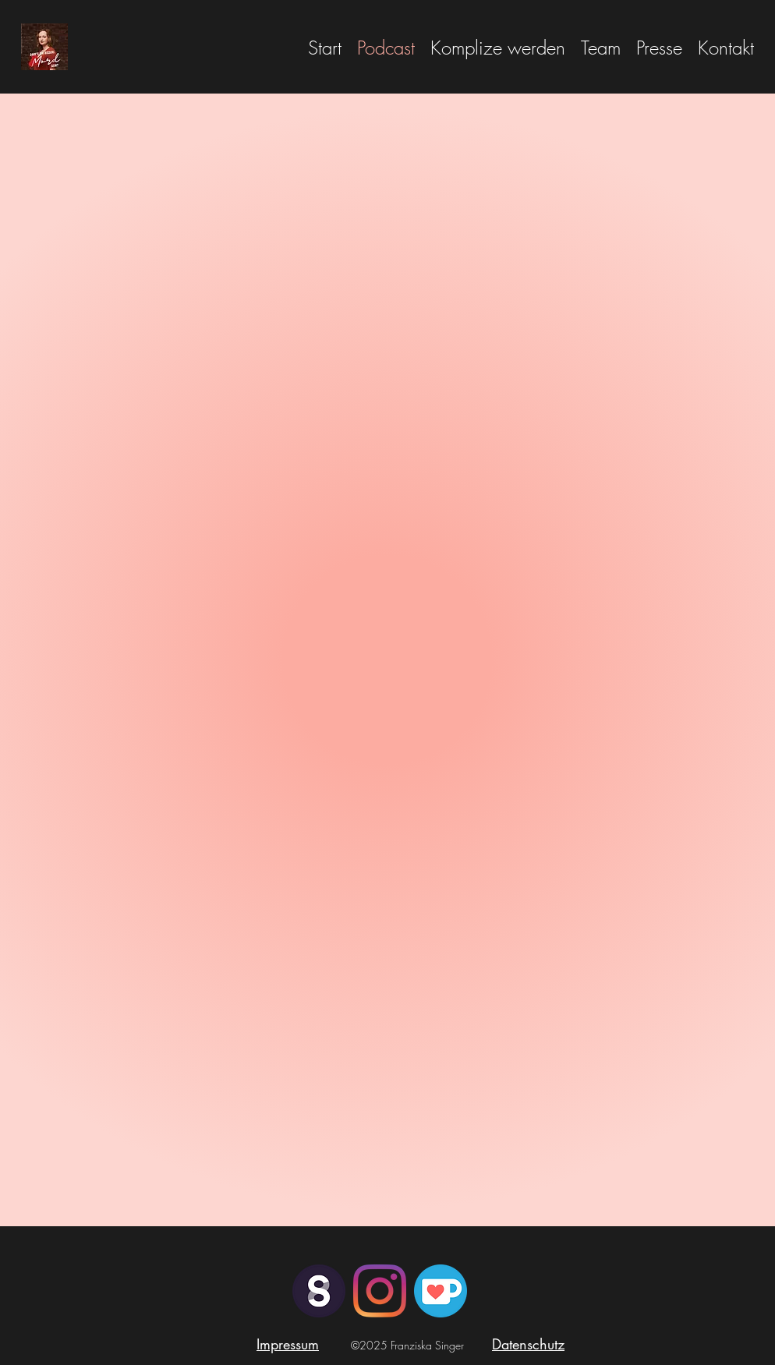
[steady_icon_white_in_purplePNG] (318, 1290)
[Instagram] (379, 1290)
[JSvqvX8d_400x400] (440, 1290)
